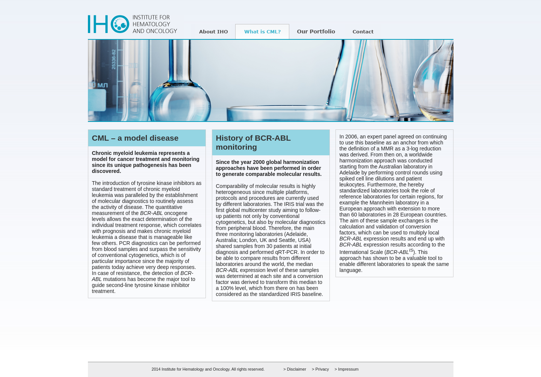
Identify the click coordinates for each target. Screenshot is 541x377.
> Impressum (347, 369)
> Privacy (320, 369)
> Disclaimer (294, 369)
